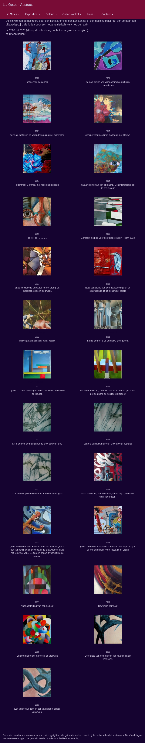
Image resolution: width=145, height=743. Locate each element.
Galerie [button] (51, 14)
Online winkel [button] (71, 14)
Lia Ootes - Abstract (18, 5)
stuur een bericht (15, 33)
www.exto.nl (36, 735)
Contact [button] (107, 14)
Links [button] (91, 14)
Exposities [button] (32, 14)
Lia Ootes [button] (13, 14)
